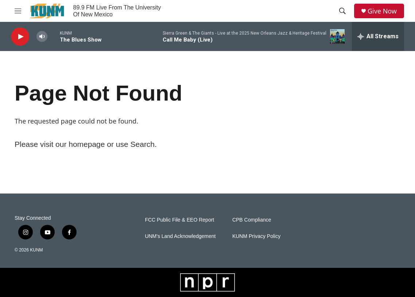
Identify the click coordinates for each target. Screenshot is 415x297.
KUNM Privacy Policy (256, 236)
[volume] (42, 36)
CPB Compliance (251, 220)
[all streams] (378, 36)
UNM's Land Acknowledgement (180, 236)
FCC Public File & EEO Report (179, 220)
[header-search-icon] (342, 11)
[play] (20, 36)
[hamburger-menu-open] (18, 11)
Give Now (382, 11)
